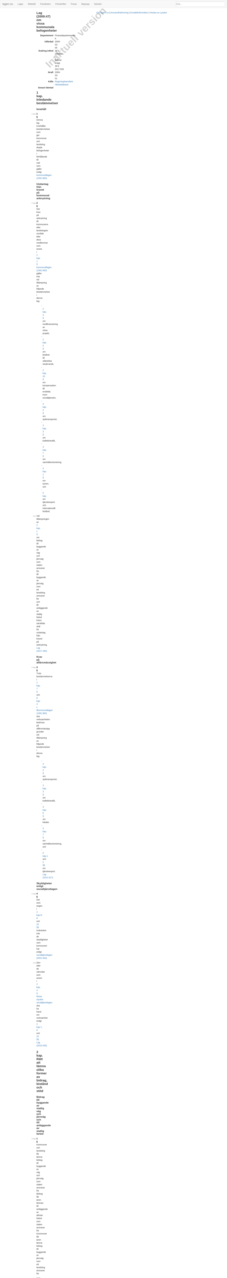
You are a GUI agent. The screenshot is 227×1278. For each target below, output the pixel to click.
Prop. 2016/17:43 (107, 1172)
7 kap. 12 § (97, 847)
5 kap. (71, 94)
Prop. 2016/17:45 (107, 1192)
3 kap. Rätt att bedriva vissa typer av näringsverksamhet (27, 22)
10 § (64, 363)
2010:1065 (133, 457)
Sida (87, 727)
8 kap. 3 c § (109, 115)
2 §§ (82, 138)
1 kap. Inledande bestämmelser (16, 13)
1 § (63, 48)
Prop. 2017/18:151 (107, 1266)
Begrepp (85, 4)
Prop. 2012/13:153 (106, 1098)
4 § (63, 149)
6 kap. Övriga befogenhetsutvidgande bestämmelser (25, 32)
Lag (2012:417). (109, 138)
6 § (63, 290)
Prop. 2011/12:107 (88, 1039)
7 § (63, 318)
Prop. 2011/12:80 (107, 1000)
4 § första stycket (104, 887)
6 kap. (84, 902)
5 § (63, 277)
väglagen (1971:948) (132, 190)
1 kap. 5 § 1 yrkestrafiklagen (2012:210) (127, 460)
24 (88, 902)
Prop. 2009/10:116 (107, 960)
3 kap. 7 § (73, 88)
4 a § (64, 862)
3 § (63, 115)
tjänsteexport (122, 610)
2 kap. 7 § (94, 115)
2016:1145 (114, 847)
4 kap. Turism (8, 25)
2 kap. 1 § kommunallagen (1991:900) (88, 65)
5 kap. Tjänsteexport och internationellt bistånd (22, 29)
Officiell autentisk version (79, 1261)
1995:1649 (74, 193)
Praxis (74, 4)
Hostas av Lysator (168, 1276)
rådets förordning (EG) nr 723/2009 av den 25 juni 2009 (122, 224)
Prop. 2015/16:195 (106, 1152)
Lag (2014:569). (82, 230)
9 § (63, 347)
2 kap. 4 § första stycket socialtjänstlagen (115, 157)
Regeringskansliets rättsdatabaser (97, 30)
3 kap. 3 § (73, 85)
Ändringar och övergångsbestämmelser (19, 35)
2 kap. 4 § (73, 76)
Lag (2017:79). (119, 435)
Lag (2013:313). (81, 879)
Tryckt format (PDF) (76, 927)
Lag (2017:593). (81, 564)
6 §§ (102, 699)
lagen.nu (7, 4)
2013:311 (141, 865)
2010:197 (180, 1219)
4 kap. (107, 368)
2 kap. (86, 149)
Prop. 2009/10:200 (107, 980)
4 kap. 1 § (73, 91)
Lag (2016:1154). (82, 858)
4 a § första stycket (126, 887)
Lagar (20, 4)
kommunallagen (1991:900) (110, 51)
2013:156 (73, 561)
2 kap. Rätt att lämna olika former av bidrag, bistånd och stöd (26, 17)
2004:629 (131, 747)
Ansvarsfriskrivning (129, 1276)
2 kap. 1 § (87, 99)
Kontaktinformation (149, 1276)
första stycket (123, 762)
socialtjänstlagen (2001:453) (81, 152)
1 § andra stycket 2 (121, 865)
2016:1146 (78, 850)
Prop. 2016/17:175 (107, 1226)
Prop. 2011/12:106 (107, 1019)
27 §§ (93, 902)
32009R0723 (86, 1124)
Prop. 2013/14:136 (107, 1118)
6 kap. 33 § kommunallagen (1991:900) (100, 884)
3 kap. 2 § (73, 82)
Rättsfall (32, 4)
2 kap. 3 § (73, 73)
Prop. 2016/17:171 (107, 1246)
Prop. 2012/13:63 (107, 1059)
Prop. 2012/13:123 (107, 1078)
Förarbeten (45, 4)
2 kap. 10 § (74, 79)
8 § (63, 333)
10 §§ (99, 149)
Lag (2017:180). (127, 105)
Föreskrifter (60, 4)
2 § (63, 62)
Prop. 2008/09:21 (107, 932)
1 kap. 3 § (149, 473)
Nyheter (98, 4)
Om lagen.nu (113, 1276)
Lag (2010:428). (108, 160)
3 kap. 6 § (73, 132)
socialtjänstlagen (127, 379)
